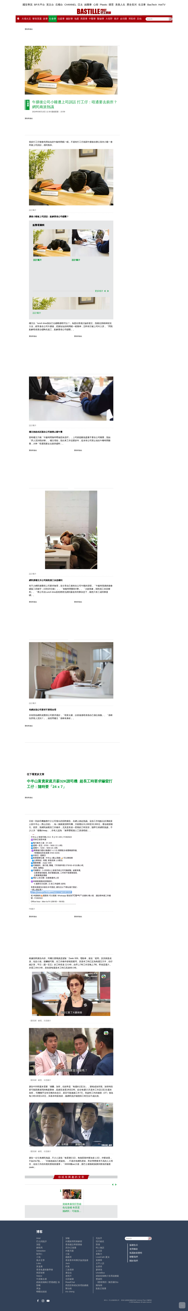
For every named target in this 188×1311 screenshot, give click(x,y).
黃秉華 (99, 1260)
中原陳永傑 (41, 1279)
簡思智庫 (40, 1273)
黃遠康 (39, 1266)
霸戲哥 (68, 1257)
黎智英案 (37, 18)
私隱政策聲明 (136, 1253)
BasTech (152, 4)
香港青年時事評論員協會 (76, 1260)
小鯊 (67, 1254)
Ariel (38, 1238)
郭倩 (98, 1244)
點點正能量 (101, 1288)
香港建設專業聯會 (73, 1244)
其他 (139, 18)
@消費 (123, 18)
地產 (76, 18)
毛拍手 (99, 1238)
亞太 (80, 4)
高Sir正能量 (70, 1248)
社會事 (52, 18)
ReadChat (70, 1282)
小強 (38, 1257)
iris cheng (69, 1291)
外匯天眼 (69, 1251)
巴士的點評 (41, 1241)
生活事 (142, 4)
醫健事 (100, 18)
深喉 (67, 1238)
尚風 (67, 1266)
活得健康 (69, 1279)
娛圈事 (88, 4)
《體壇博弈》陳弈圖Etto (107, 1282)
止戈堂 (99, 1251)
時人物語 (100, 1248)
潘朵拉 (68, 1273)
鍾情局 (39, 1248)
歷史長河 (132, 4)
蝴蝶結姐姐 (41, 1291)
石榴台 (59, 4)
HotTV (161, 4)
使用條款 (134, 1249)
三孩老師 (69, 1270)
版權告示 (134, 1245)
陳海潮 (99, 1285)
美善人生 (120, 4)
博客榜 (132, 18)
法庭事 (61, 18)
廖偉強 (99, 1270)
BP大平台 (39, 4)
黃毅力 (99, 1254)
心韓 (95, 4)
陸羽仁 (39, 1254)
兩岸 (116, 18)
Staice (39, 1276)
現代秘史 (100, 1241)
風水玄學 (40, 1260)
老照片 (68, 1276)
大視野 (109, 18)
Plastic (103, 4)
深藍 (38, 1244)
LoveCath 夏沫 (103, 1257)
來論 (38, 1288)
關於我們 (134, 1261)
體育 (111, 4)
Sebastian (41, 1251)
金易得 (99, 1266)
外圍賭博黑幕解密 (73, 1241)
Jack (67, 1263)
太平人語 (100, 1263)
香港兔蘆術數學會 (44, 1270)
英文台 (50, 4)
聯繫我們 (134, 1257)
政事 (45, 18)
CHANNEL (70, 4)
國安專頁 (28, 4)
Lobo (38, 1263)
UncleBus (100, 1273)
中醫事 (92, 18)
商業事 (83, 18)
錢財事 (69, 18)
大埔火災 (26, 18)
